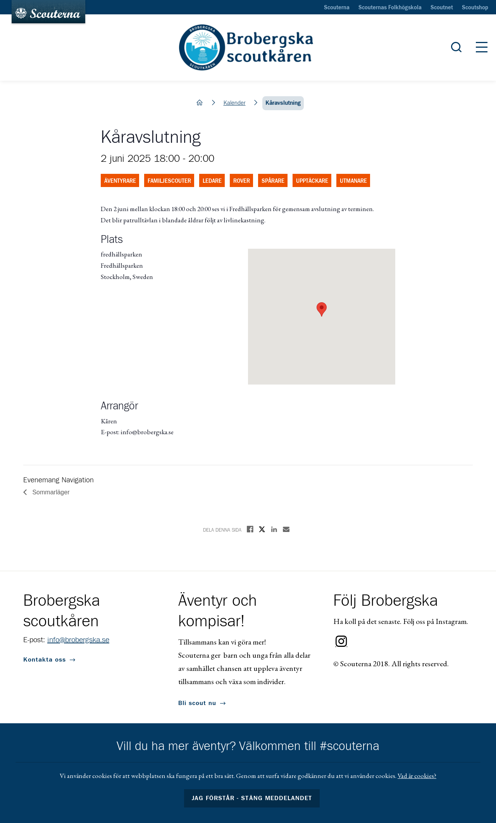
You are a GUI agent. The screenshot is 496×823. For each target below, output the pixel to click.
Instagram (341, 641)
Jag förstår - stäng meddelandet (252, 798)
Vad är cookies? (417, 775)
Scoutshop (475, 7)
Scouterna (337, 7)
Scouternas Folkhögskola (390, 7)
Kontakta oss (44, 660)
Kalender (235, 103)
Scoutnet (442, 7)
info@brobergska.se (78, 640)
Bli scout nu (197, 703)
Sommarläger (50, 492)
